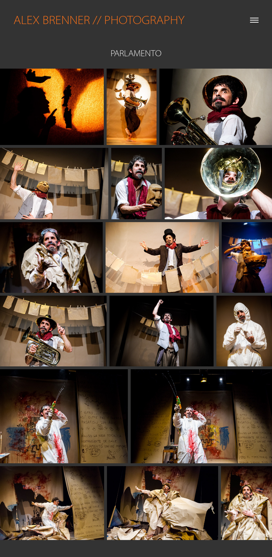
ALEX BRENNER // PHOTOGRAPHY (99, 20)
